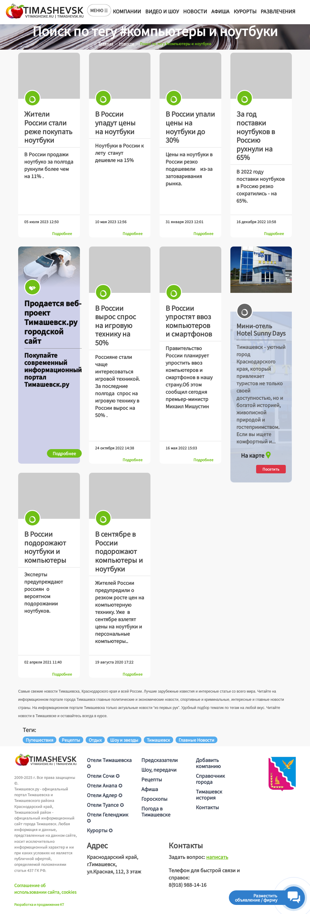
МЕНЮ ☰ (99, 10)
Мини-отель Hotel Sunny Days (260, 329)
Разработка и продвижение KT (39, 904)
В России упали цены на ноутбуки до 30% (190, 126)
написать (217, 856)
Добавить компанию (208, 763)
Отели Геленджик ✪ (107, 817)
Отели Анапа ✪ (104, 785)
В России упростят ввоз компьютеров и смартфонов (189, 321)
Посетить (270, 469)
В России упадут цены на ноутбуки (115, 122)
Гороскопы (154, 799)
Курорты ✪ (100, 830)
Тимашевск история (209, 794)
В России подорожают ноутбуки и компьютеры (45, 547)
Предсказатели (159, 760)
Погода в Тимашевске (155, 811)
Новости (195, 11)
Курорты (245, 11)
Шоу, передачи (158, 770)
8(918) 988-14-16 (187, 884)
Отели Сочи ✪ (103, 776)
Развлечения (278, 11)
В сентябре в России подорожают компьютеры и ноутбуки (119, 551)
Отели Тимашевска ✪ (109, 763)
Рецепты (151, 779)
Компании (127, 11)
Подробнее (62, 233)
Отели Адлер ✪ (104, 795)
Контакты (207, 807)
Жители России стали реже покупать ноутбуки (48, 126)
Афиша (220, 11)
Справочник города (210, 779)
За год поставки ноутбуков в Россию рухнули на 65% (255, 135)
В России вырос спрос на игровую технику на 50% (115, 325)
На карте (256, 453)
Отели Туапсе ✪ (105, 805)
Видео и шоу (162, 11)
